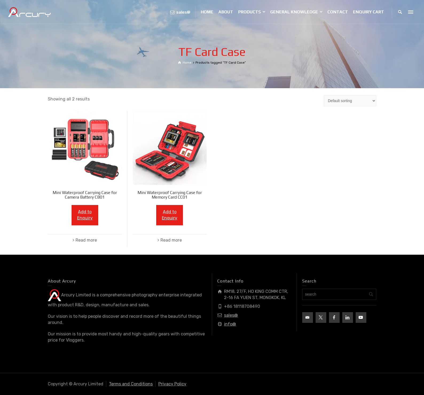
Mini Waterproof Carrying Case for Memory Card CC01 (170, 195)
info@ (230, 324)
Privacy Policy (172, 383)
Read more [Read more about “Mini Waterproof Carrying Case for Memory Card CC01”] (171, 240)
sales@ (231, 315)
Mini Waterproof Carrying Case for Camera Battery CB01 (85, 195)
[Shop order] (350, 100)
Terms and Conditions (131, 383)
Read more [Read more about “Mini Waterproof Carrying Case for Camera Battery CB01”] (86, 240)
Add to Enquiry (85, 214)
